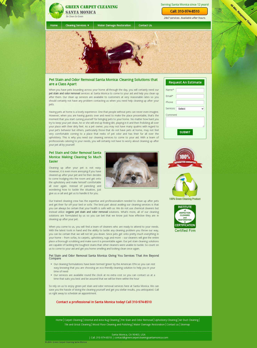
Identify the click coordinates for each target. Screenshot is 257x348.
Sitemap (185, 324)
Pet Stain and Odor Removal (137, 320)
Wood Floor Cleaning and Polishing (112, 324)
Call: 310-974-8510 (184, 11)
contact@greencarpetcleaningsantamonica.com (141, 337)
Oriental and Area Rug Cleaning (101, 320)
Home (54, 25)
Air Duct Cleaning (188, 320)
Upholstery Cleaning (166, 320)
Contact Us (145, 25)
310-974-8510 (103, 337)
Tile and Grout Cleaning (77, 324)
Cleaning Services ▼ (78, 25)
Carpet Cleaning (73, 320)
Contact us (173, 324)
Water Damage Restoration (114, 25)
